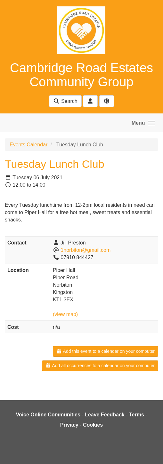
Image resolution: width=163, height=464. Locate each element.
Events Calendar (28, 144)
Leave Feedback (105, 414)
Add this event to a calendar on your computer (105, 351)
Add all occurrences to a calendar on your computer (100, 365)
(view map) (65, 314)
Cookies (93, 425)
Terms (136, 414)
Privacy (69, 425)
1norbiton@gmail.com (85, 250)
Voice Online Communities (48, 414)
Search (65, 101)
